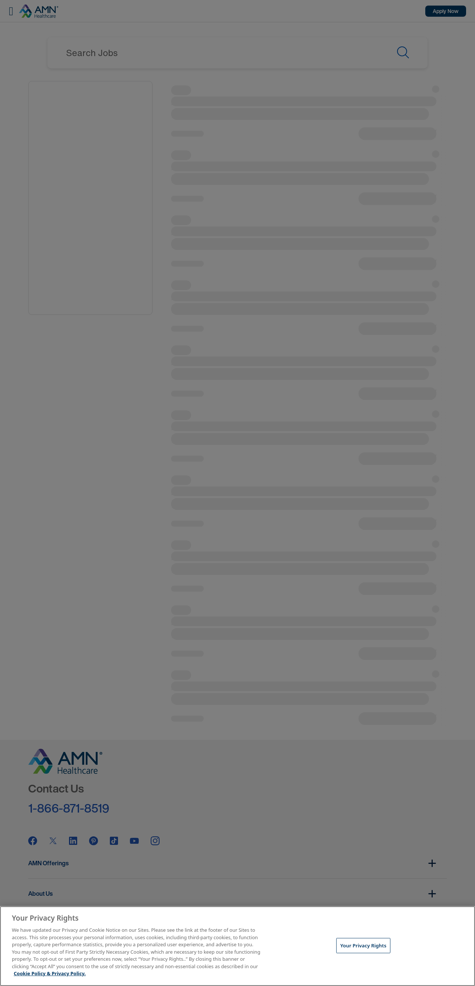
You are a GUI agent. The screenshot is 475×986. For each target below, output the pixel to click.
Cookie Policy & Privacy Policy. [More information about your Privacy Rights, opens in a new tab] (50, 973)
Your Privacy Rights (363, 945)
